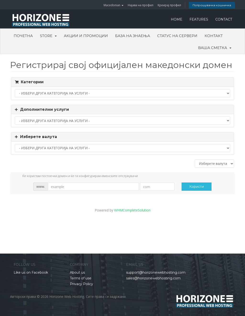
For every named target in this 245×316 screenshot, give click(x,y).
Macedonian (113, 5)
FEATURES (198, 19)
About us (77, 272)
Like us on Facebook (31, 272)
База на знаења (132, 35)
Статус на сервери (177, 35)
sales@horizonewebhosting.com (153, 278)
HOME (176, 19)
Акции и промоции (86, 35)
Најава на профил (140, 5)
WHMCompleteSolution (132, 210)
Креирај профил (169, 5)
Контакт (214, 35)
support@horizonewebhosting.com (155, 272)
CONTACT (223, 19)
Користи (196, 186)
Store (48, 35)
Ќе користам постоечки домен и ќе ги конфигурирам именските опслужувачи (76, 176)
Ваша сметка (214, 47)
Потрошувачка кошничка (212, 5)
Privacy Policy (81, 284)
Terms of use (80, 278)
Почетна (23, 35)
